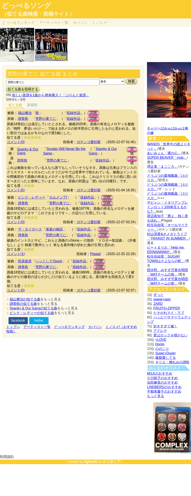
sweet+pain (162, 299)
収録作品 (73, 113)
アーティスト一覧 (37, 327)
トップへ (13, 327)
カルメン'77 (58, 197)
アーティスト (53, 23)
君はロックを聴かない (170, 335)
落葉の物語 (54, 229)
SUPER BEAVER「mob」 (167, 157)
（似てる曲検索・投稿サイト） (38, 14)
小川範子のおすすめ (162, 378)
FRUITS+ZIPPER (166, 308)
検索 (131, 81)
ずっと (158, 295)
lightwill (90, 461)
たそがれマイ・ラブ (168, 313)
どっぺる (18, 23)
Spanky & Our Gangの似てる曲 (33, 308)
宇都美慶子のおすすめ (164, 391)
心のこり (162, 348)
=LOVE (160, 340)
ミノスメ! (99, 23)
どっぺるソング (26, 5)
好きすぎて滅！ (165, 326)
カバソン (80, 23)
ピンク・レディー (31, 197)
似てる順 (15, 105)
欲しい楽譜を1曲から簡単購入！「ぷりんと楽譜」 (50, 95)
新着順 (32, 105)
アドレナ (160, 331)
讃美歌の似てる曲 (23, 304)
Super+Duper (165, 353)
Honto (160, 344)
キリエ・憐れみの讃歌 (172, 362)
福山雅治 (25, 113)
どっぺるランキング (69, 327)
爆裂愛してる (165, 357)
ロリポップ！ (113, 461)
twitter (38, 320)
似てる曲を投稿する (22, 89)
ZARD (158, 304)
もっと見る (155, 396)
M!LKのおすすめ (159, 373)
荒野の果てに (45, 118)
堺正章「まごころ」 (162, 166)
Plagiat (95, 254)
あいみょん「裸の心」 (164, 153)
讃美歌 (23, 118)
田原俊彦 (25, 261)
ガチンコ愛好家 (89, 142)
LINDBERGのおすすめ (164, 387)
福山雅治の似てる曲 (25, 299)
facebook (18, 320)
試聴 (93, 113)
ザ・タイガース (30, 229)
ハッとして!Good (48, 261)
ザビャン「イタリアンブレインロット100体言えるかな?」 (167, 207)
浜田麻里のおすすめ (162, 382)
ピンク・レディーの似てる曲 (32, 313)
